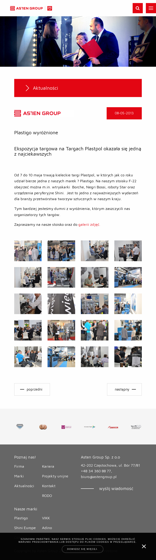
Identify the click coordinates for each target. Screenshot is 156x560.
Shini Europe (25, 527)
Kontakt (48, 486)
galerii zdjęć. (89, 224)
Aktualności (24, 486)
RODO (47, 495)
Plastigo (21, 518)
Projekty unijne (55, 476)
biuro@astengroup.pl (99, 476)
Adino (47, 527)
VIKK (46, 518)
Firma (19, 466)
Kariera (48, 466)
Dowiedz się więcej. (82, 549)
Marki (19, 476)
